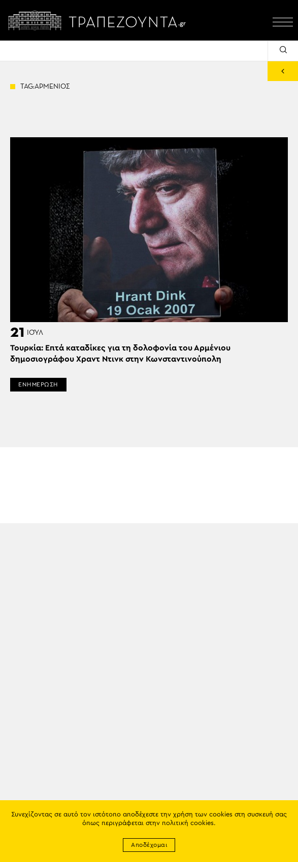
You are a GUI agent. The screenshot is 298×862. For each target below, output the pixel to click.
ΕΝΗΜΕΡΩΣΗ (38, 384)
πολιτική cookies (188, 823)
